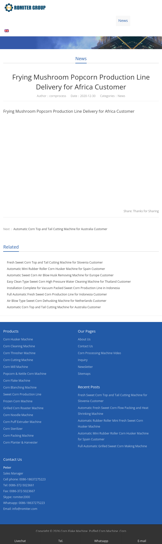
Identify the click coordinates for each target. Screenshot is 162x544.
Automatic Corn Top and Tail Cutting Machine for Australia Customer (61, 229)
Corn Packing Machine (18, 435)
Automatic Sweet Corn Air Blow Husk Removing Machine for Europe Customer (60, 275)
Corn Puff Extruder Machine (22, 422)
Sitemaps (84, 374)
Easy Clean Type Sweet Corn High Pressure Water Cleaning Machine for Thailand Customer (69, 281)
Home (9, 20)
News (123, 20)
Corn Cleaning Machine (19, 346)
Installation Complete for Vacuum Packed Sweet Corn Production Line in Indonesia (63, 288)
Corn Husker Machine (18, 339)
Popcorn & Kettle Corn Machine (24, 374)
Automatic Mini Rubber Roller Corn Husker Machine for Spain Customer (56, 269)
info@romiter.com (24, 509)
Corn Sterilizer (13, 429)
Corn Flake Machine (16, 380)
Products (31, 20)
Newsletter (85, 367)
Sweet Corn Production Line (22, 394)
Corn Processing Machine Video (99, 353)
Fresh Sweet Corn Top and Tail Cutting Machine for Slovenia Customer (55, 262)
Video (52, 20)
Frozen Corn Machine (17, 401)
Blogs (141, 20)
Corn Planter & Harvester (20, 442)
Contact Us (100, 20)
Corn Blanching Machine (20, 387)
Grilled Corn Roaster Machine (23, 408)
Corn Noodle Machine (18, 415)
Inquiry (82, 360)
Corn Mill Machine (15, 367)
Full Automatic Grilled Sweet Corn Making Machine (112, 446)
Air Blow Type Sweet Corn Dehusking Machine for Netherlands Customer (56, 301)
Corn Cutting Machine (18, 360)
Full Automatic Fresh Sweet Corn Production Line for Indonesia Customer (57, 294)
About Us (74, 20)
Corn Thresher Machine (19, 353)
